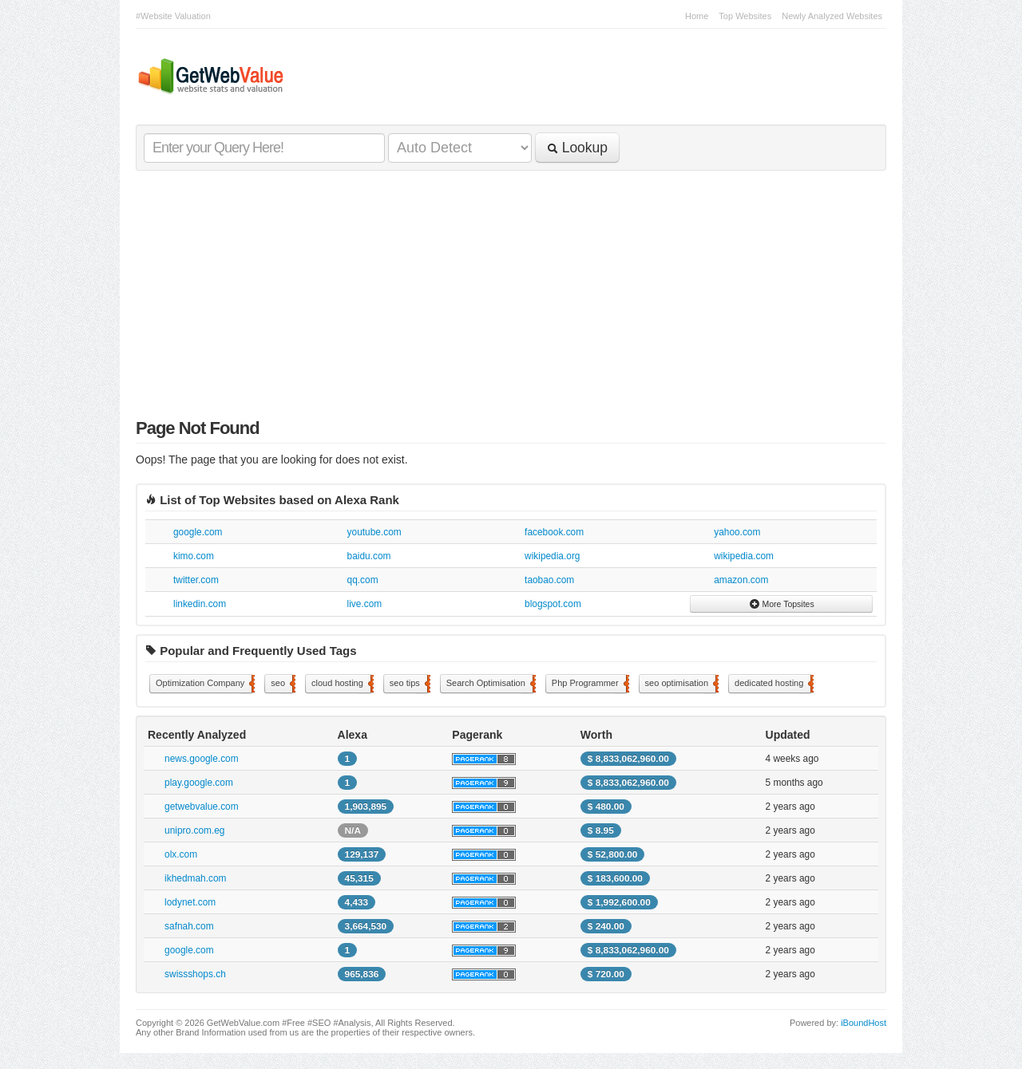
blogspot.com (553, 603)
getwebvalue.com (201, 806)
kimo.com (193, 556)
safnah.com (188, 926)
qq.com (362, 580)
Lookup (577, 148)
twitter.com (196, 580)
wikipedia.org (552, 556)
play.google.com (198, 782)
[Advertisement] (511, 298)
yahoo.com (737, 532)
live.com (364, 603)
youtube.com (374, 532)
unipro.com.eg (194, 830)
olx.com (180, 854)
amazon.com (741, 580)
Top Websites (745, 16)
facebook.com (554, 532)
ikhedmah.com (195, 878)
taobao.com (549, 580)
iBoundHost (863, 1023)
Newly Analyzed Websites (832, 16)
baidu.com (369, 556)
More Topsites (781, 603)
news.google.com (201, 758)
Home (696, 16)
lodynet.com (190, 902)
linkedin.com (199, 603)
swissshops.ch (195, 974)
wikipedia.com (744, 556)
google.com (197, 532)
